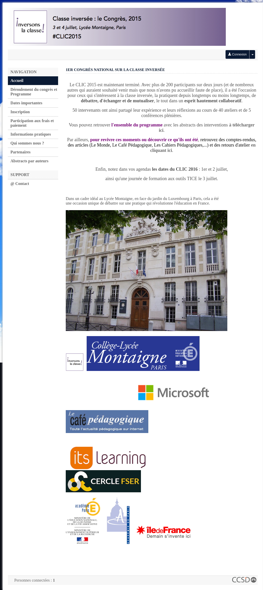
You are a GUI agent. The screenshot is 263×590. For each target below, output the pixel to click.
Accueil (16, 80)
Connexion (237, 54)
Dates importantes (26, 103)
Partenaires (20, 152)
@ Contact (19, 183)
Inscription (20, 112)
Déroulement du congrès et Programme (33, 91)
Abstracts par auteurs (29, 161)
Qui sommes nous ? (27, 143)
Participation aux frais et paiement (32, 123)
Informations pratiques (30, 134)
